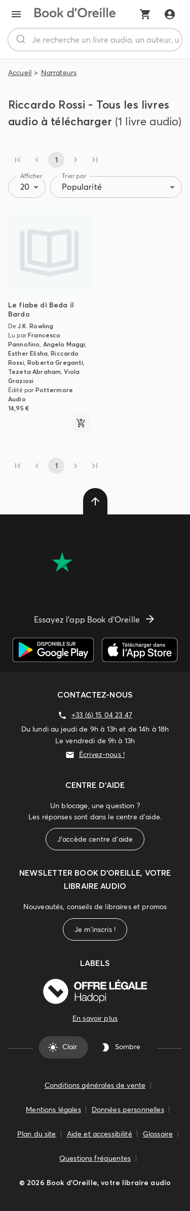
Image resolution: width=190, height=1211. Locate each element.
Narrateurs (59, 72)
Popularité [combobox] (82, 187)
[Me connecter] (170, 14)
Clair (63, 1047)
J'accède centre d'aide (95, 839)
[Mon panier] (145, 14)
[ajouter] (81, 423)
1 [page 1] (56, 160)
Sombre (121, 1047)
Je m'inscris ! (95, 930)
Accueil (19, 72)
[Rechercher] (20, 39)
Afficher (31, 176)
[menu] (16, 14)
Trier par (74, 176)
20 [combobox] (24, 187)
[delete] (95, 501)
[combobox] (95, 39)
